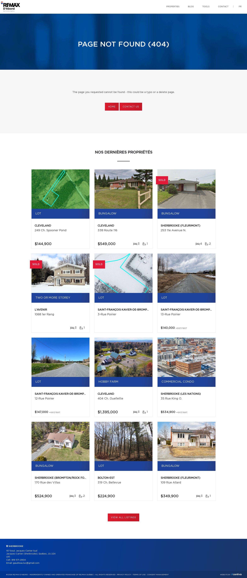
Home (112, 107)
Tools (206, 7)
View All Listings (123, 517)
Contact (223, 7)
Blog (191, 7)
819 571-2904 (19, 560)
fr (240, 7)
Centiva (237, 574)
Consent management (158, 574)
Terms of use (139, 574)
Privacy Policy (124, 574)
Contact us (131, 107)
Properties (172, 7)
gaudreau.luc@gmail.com (26, 563)
